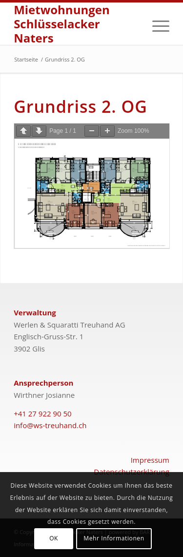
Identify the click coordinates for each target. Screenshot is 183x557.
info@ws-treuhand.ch (50, 425)
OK (53, 538)
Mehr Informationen (113, 538)
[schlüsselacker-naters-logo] (76, 24)
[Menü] (155, 24)
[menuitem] (155, 24)
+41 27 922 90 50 (43, 413)
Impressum (150, 460)
